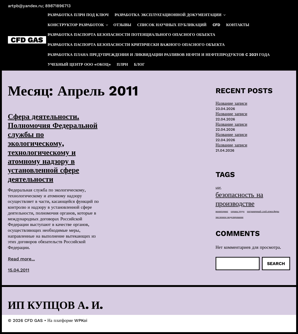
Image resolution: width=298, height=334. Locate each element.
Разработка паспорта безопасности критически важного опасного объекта (136, 44)
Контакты (237, 25)
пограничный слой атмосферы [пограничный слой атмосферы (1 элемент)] (263, 211)
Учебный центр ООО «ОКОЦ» (79, 64)
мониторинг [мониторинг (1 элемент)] (222, 211)
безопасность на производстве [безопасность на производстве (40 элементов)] (239, 199)
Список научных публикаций (172, 25)
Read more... (21, 259)
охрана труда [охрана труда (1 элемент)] (237, 211)
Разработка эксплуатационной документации (171, 14)
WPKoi (80, 320)
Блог (139, 64)
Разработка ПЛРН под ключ (78, 15)
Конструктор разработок (78, 24)
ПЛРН (122, 64)
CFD (216, 25)
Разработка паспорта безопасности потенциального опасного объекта (131, 34)
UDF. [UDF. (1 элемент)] (218, 187)
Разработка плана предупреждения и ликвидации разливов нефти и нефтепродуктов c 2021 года (159, 54)
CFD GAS (27, 40)
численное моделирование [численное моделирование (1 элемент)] (230, 217)
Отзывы (122, 25)
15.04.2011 (18, 270)
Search (276, 263)
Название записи (231, 103)
